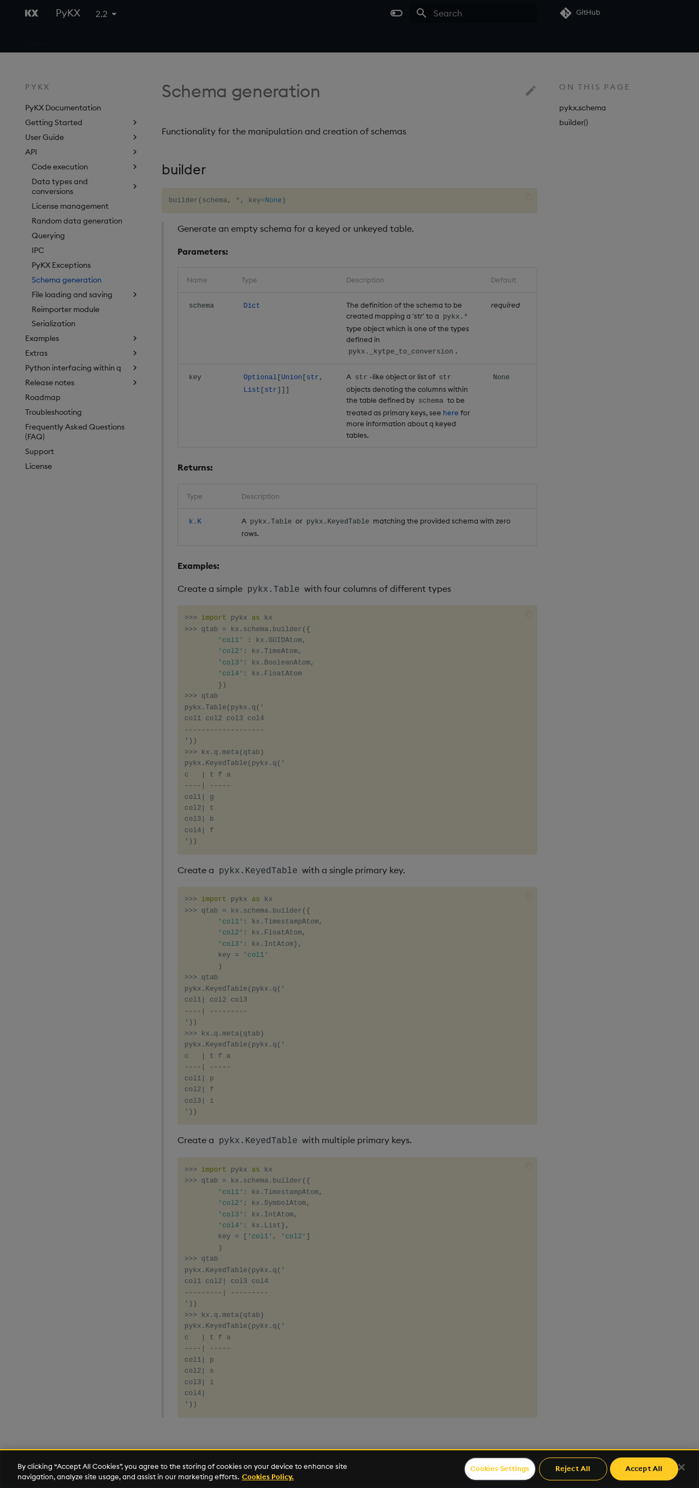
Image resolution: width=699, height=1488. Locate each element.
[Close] (682, 1467)
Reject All (572, 1469)
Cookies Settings (500, 1469)
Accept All (643, 1469)
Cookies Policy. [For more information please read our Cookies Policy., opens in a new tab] (268, 1476)
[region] (349, 1468)
